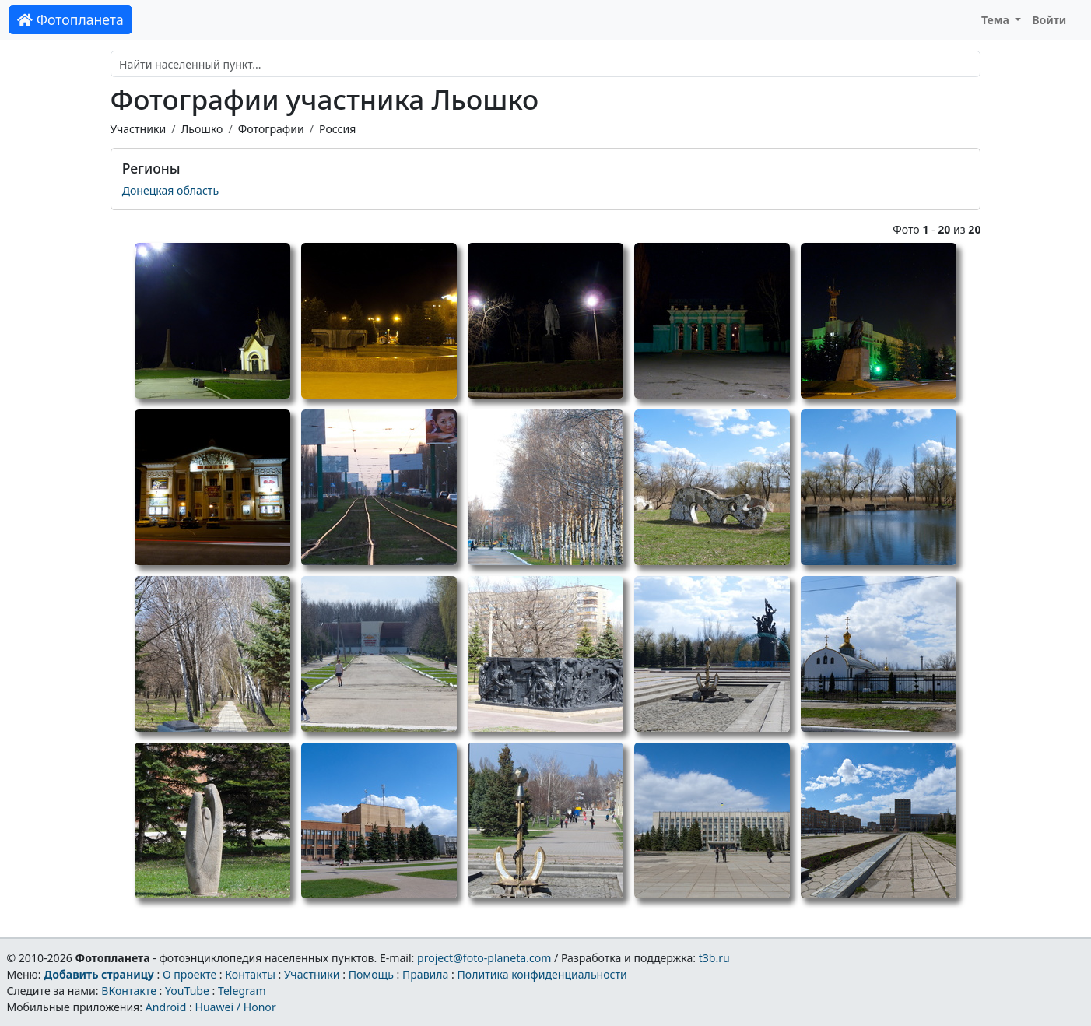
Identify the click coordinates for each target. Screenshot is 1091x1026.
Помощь (371, 974)
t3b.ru (714, 957)
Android (166, 1007)
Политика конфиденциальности (542, 974)
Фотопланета (70, 19)
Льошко (202, 128)
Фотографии (271, 128)
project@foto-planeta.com (484, 957)
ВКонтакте (128, 990)
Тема (996, 19)
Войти (1049, 19)
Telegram (242, 990)
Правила (425, 974)
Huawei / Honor (235, 1007)
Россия (337, 128)
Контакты (250, 974)
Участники (139, 128)
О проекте (189, 974)
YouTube (187, 990)
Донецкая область (170, 190)
